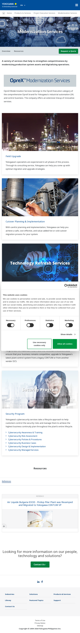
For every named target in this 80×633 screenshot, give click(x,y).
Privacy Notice (40, 623)
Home (9, 13)
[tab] (6, 481)
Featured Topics (36, 600)
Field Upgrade (13, 156)
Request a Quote (68, 51)
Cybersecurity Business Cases (22, 443)
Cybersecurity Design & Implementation (27, 446)
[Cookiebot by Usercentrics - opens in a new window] (66, 286)
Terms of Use (40, 620)
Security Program (15, 413)
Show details (66, 334)
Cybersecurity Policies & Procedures (25, 439)
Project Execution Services (44, 13)
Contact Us (40, 564)
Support (57, 600)
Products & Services (22, 13)
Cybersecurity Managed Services (23, 450)
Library (8, 600)
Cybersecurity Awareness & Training (25, 432)
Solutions (33, 594)
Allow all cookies (64, 344)
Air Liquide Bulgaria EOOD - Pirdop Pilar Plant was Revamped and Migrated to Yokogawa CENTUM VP (40, 503)
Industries (9, 594)
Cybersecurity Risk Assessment (22, 436)
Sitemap (40, 626)
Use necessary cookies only (39, 343)
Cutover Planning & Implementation (25, 221)
